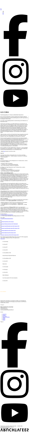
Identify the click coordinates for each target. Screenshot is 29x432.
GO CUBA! (5, 316)
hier (4, 151)
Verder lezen (2, 238)
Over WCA (4, 314)
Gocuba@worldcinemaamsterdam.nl (6, 214)
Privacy (4, 319)
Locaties (4, 315)
